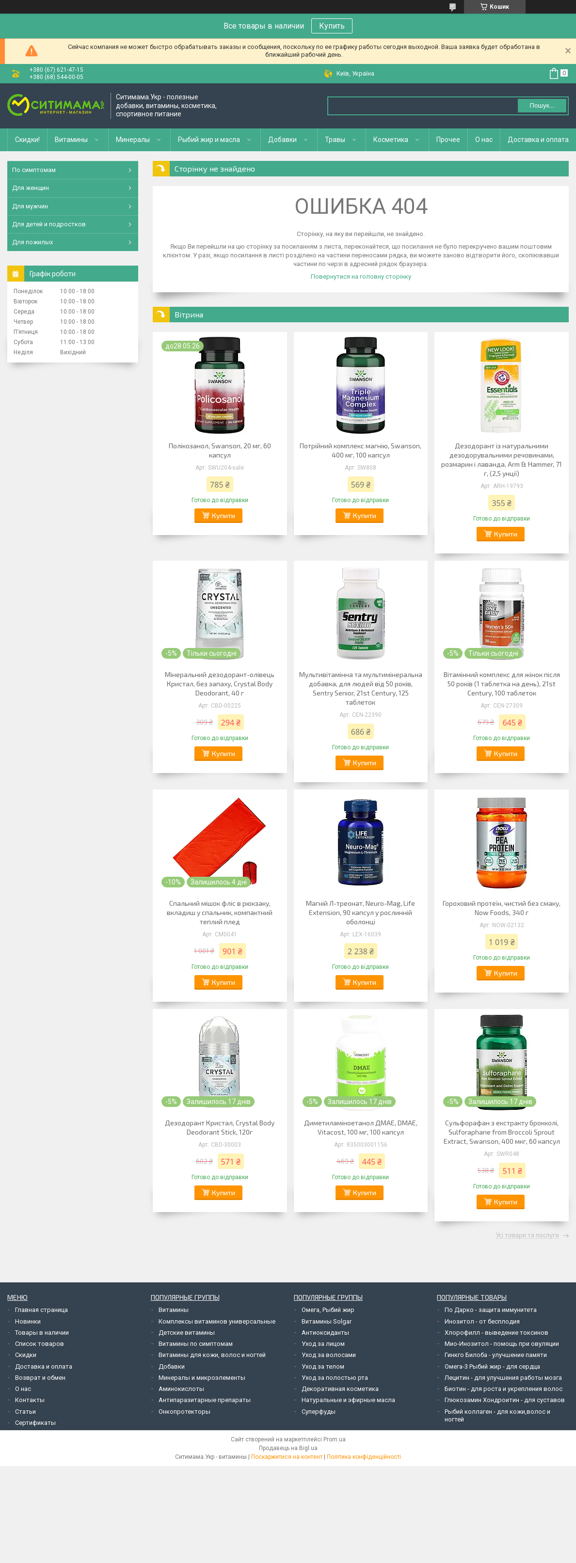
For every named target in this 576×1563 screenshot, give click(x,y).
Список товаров (39, 1343)
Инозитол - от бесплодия (482, 1321)
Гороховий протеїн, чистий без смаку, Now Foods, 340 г (501, 907)
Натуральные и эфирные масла (348, 1400)
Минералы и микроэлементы (202, 1377)
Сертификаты (35, 1422)
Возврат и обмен (40, 1377)
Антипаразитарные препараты (205, 1400)
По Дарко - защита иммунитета (491, 1309)
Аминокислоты (181, 1388)
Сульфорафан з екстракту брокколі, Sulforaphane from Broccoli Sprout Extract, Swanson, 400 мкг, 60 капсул (502, 1132)
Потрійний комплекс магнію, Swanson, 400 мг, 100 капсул (360, 450)
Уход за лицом (323, 1343)
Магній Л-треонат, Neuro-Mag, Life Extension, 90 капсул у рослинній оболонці (360, 912)
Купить (332, 26)
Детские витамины (187, 1332)
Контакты (30, 1400)
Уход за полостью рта (335, 1377)
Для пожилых (32, 242)
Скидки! (27, 139)
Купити (223, 515)
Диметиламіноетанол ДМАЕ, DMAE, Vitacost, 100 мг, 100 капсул (360, 1127)
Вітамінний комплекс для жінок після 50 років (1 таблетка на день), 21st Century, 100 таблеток (502, 683)
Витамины (71, 139)
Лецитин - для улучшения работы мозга (503, 1377)
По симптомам (34, 170)
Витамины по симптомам (196, 1343)
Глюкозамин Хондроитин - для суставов (505, 1400)
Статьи (25, 1411)
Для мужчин (30, 206)
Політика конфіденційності (364, 1456)
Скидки (25, 1354)
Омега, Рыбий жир (328, 1309)
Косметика (390, 139)
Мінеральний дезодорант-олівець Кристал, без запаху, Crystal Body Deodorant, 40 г (219, 683)
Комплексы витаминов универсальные (217, 1321)
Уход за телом (323, 1366)
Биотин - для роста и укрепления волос (503, 1388)
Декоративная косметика (340, 1388)
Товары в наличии (42, 1332)
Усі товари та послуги (527, 1235)
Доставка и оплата (538, 139)
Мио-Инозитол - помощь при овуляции (502, 1343)
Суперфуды (319, 1411)
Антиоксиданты (325, 1332)
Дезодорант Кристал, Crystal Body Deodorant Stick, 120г (219, 1127)
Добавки (282, 139)
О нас (484, 139)
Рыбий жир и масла (209, 139)
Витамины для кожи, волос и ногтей (212, 1354)
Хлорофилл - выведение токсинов (496, 1332)
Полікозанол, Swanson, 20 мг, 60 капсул (220, 450)
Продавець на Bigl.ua (288, 1448)
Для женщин (30, 187)
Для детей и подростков (49, 224)
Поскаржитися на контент (286, 1456)
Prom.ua (334, 1439)
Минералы (133, 139)
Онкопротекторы (184, 1411)
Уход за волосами (329, 1354)
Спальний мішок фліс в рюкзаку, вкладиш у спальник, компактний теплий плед (219, 912)
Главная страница (41, 1309)
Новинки (28, 1321)
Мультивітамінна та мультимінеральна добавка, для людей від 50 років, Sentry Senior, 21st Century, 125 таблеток (360, 688)
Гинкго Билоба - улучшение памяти (496, 1354)
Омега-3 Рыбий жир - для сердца (492, 1366)
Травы (335, 139)
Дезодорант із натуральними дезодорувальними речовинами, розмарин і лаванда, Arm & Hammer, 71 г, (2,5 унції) (501, 459)
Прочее (448, 139)
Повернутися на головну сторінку (361, 276)
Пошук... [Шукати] (541, 105)
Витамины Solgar (327, 1321)
